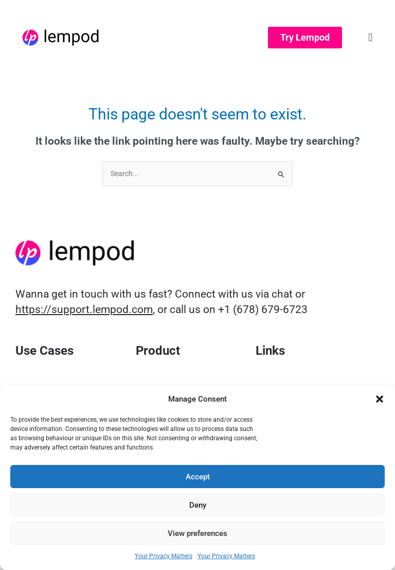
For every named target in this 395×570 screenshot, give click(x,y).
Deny (197, 505)
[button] (379, 399)
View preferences (197, 533)
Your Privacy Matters (163, 556)
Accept (198, 476)
